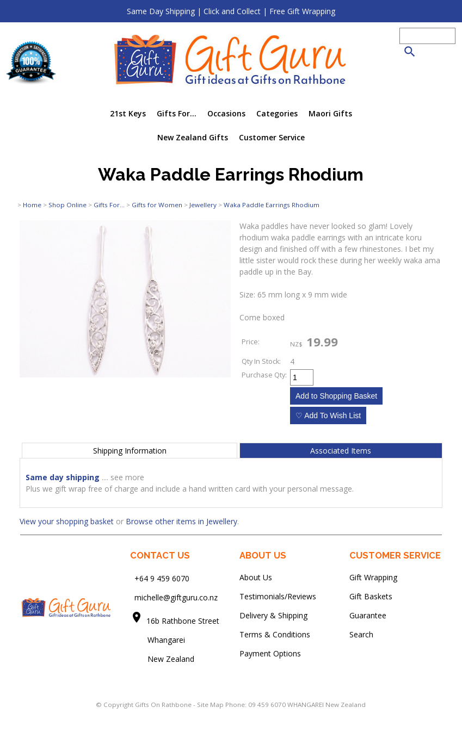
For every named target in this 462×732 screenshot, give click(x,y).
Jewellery (203, 205)
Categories (277, 113)
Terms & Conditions (274, 634)
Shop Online (67, 205)
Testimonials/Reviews (277, 596)
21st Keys (128, 113)
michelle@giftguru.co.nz (176, 597)
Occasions (226, 113)
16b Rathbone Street (183, 621)
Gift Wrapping (373, 577)
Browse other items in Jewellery (181, 521)
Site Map (210, 704)
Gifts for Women (157, 205)
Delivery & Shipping (273, 615)
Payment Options (270, 653)
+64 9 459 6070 (161, 578)
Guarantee (367, 615)
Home (32, 205)
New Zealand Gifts (192, 137)
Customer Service (272, 137)
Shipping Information (130, 450)
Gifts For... (176, 113)
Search (361, 634)
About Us (255, 577)
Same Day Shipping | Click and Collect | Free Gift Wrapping (231, 11)
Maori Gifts (330, 113)
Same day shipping (63, 477)
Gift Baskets (370, 596)
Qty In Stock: (261, 361)
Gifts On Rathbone (164, 704)
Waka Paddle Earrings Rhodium (271, 205)
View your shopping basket (67, 521)
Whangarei (158, 640)
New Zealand (162, 659)
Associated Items (340, 450)
